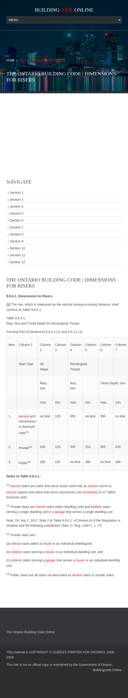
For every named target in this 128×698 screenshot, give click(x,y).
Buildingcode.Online (107, 670)
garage (60, 512)
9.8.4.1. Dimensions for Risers (42, 60)
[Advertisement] (64, 125)
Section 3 (16, 199)
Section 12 (17, 262)
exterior (96, 507)
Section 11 (17, 255)
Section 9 (16, 241)
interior (41, 507)
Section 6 (16, 220)
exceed (87, 492)
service (24, 416)
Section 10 (17, 248)
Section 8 (16, 234)
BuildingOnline (64, 10)
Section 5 (16, 213)
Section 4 (16, 206)
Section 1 (16, 192)
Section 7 (16, 227)
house (47, 543)
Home (10, 60)
